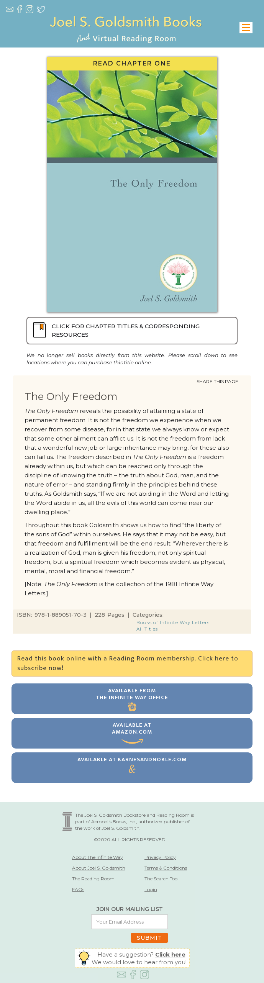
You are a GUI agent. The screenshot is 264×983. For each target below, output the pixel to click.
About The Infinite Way (97, 857)
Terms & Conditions (165, 868)
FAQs (78, 889)
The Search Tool (161, 878)
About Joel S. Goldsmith (98, 868)
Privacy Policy (160, 857)
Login (150, 889)
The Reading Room (93, 878)
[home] (125, 28)
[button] (246, 27)
